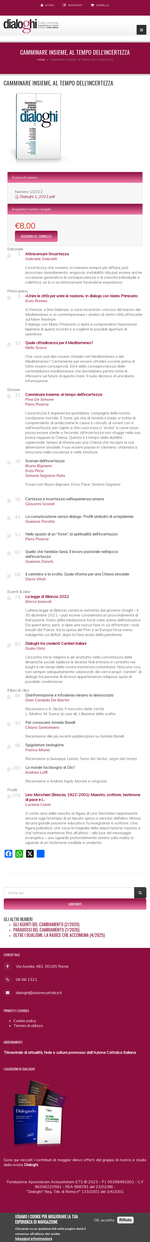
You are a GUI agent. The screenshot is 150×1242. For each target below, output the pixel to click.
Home (41, 59)
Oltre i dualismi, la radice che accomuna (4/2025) (59, 935)
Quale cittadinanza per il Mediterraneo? (59, 342)
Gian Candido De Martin (47, 700)
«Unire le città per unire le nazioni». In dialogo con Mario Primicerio (81, 295)
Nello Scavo (36, 347)
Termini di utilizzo (28, 1025)
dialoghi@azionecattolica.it (39, 992)
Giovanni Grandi (40, 503)
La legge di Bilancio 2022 (47, 596)
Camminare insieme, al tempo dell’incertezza (63, 394)
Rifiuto (125, 1221)
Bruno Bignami (38, 465)
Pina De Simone (39, 399)
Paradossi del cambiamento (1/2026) (46, 929)
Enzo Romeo (36, 300)
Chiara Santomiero (42, 727)
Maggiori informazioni (33, 1239)
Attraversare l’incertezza (47, 253)
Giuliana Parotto (40, 521)
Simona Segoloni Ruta (45, 475)
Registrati (75, 5)
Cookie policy (24, 1020)
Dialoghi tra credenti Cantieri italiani (55, 643)
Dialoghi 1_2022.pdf (37, 196)
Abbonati (75, 903)
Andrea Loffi (36, 772)
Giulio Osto (35, 648)
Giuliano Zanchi (39, 561)
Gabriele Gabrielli (41, 258)
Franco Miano (37, 749)
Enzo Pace (34, 470)
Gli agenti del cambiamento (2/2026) (46, 924)
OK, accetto (104, 1220)
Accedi (49, 5)
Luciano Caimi (38, 804)
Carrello (102, 5)
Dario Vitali (35, 578)
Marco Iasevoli (38, 601)
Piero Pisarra (37, 404)
